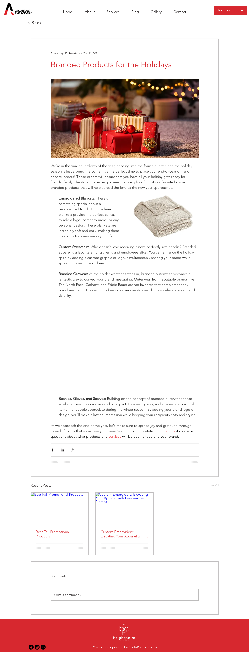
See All (214, 485)
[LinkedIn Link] (43, 647)
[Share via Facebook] (52, 450)
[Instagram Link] (37, 647)
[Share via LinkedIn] (62, 450)
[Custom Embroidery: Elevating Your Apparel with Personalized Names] (124, 509)
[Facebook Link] (31, 647)
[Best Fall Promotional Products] (59, 509)
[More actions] (196, 53)
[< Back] (35, 23)
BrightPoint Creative (142, 647)
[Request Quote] (230, 10)
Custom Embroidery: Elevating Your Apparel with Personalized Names (122, 534)
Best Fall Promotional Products (53, 534)
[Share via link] (72, 450)
